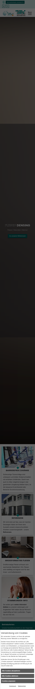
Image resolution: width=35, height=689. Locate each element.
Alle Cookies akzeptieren (11, 671)
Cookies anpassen (8, 681)
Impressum (12, 686)
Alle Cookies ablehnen (10, 676)
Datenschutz (22, 686)
